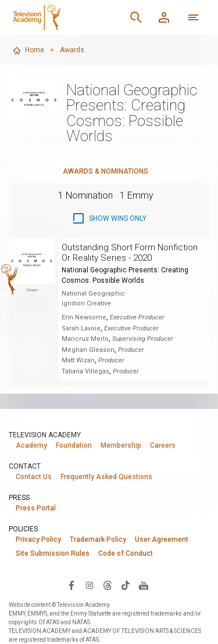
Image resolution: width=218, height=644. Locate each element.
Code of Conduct (125, 553)
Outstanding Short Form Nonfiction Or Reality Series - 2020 (130, 252)
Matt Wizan (78, 360)
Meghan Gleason (88, 350)
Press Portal (36, 508)
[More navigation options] (194, 17)
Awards (72, 50)
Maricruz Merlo (85, 339)
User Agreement (161, 539)
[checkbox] (109, 218)
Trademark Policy (98, 539)
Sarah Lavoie (81, 328)
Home (28, 50)
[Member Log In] (164, 17)
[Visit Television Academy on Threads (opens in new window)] (107, 585)
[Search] (136, 17)
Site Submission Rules (53, 553)
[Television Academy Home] (65, 17)
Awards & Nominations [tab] (105, 171)
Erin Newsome (84, 317)
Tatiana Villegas (85, 371)
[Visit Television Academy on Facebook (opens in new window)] (71, 585)
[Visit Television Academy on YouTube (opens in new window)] (143, 585)
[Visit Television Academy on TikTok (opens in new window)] (125, 585)
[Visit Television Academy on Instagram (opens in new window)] (89, 585)
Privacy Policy (38, 539)
